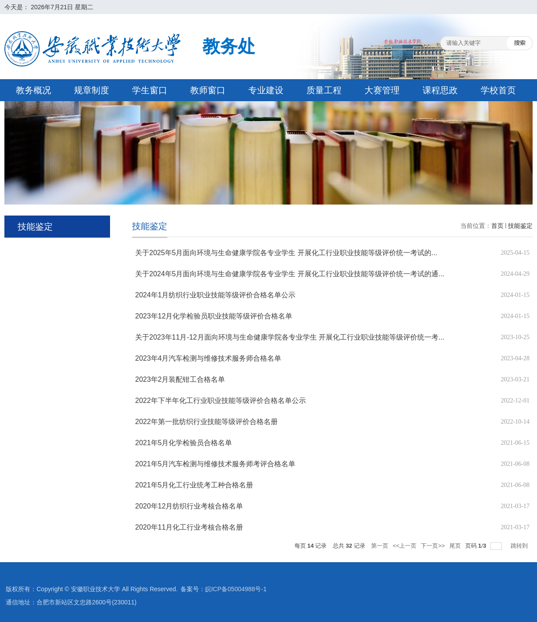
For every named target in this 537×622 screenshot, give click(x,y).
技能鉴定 (520, 225)
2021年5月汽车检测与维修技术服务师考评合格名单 (215, 464)
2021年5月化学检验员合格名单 (183, 442)
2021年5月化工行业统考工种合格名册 (194, 485)
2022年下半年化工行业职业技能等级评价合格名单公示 (220, 400)
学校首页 (498, 90)
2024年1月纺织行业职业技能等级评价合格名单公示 (215, 295)
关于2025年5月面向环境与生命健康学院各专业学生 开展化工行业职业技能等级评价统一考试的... (286, 252)
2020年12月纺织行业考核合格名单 (189, 506)
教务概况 (33, 90)
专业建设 (265, 90)
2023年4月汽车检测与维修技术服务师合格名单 (208, 358)
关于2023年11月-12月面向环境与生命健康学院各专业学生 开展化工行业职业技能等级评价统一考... (289, 337)
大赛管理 (382, 90)
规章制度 (91, 90)
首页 (497, 225)
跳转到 (520, 545)
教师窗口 (207, 90)
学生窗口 (149, 90)
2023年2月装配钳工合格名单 (180, 379)
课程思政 (440, 90)
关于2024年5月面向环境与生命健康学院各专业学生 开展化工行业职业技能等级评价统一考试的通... (289, 274)
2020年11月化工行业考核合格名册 (189, 527)
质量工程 (324, 90)
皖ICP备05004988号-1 (236, 589)
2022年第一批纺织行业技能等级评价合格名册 (206, 421)
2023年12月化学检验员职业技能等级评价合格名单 (213, 316)
